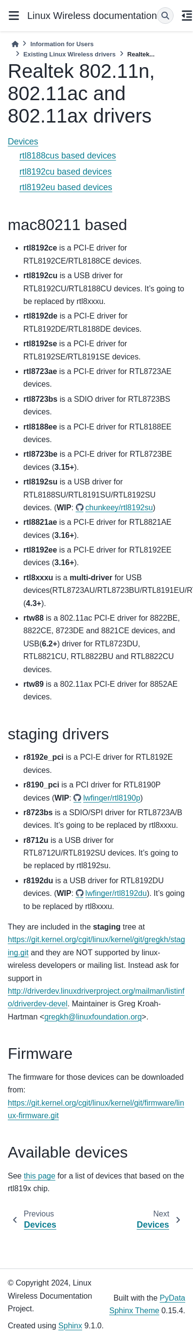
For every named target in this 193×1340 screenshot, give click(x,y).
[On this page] (187, 15)
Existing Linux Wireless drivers (69, 54)
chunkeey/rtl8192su (119, 507)
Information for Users (61, 44)
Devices (23, 141)
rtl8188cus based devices (67, 156)
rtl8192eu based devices (65, 187)
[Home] (15, 44)
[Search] (165, 15)
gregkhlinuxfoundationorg (92, 1017)
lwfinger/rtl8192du (116, 893)
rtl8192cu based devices (65, 172)
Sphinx (70, 1326)
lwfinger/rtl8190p (111, 798)
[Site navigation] (13, 15)
